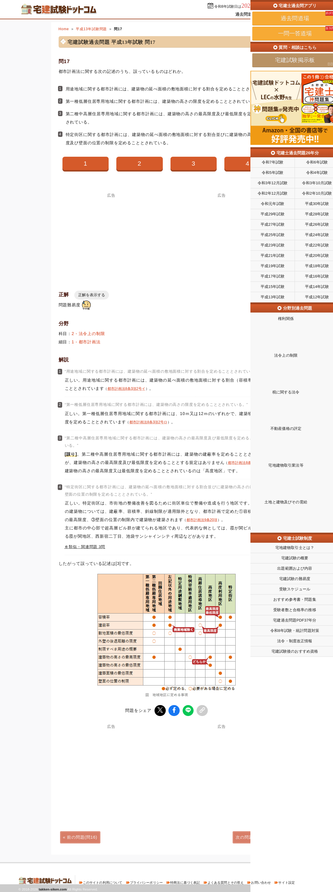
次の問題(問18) (251, 836)
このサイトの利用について (103, 881)
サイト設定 (286, 881)
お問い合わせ (261, 881)
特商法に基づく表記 (185, 881)
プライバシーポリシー (146, 881)
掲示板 (304, 14)
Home (64, 29)
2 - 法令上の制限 (88, 333)
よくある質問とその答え (225, 881)
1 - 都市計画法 (86, 341)
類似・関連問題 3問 (87, 547)
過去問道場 (245, 14)
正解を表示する (91, 295)
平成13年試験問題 (91, 29)
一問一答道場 (276, 14)
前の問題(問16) (82, 836)
